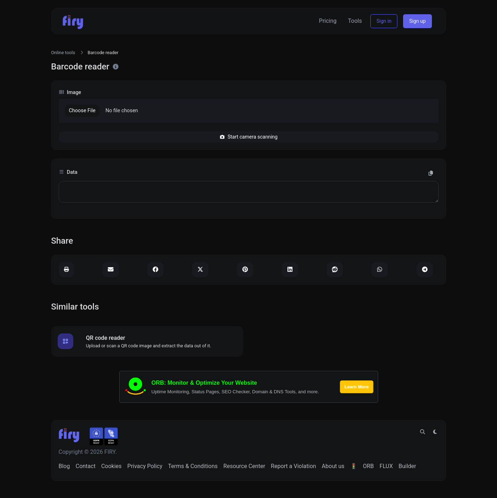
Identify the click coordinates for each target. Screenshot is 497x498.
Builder (407, 466)
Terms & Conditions (193, 466)
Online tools (63, 52)
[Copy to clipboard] (431, 173)
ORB (368, 466)
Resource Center (244, 466)
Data (68, 172)
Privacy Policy (145, 466)
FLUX (386, 466)
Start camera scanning (248, 137)
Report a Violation (293, 466)
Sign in (383, 21)
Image (70, 92)
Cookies (111, 466)
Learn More (356, 386)
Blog (64, 466)
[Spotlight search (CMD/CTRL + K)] (422, 432)
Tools (355, 20)
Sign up (417, 21)
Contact (85, 466)
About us (333, 466)
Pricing (328, 20)
